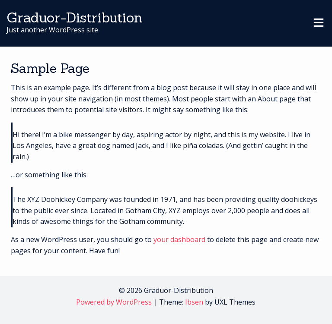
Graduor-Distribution (74, 17)
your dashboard (179, 239)
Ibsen (194, 302)
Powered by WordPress (114, 302)
